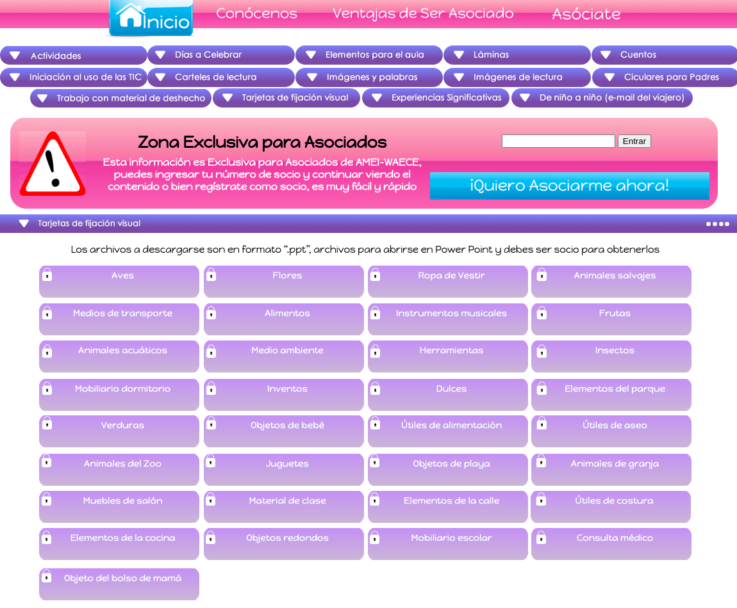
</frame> (364, 164)
